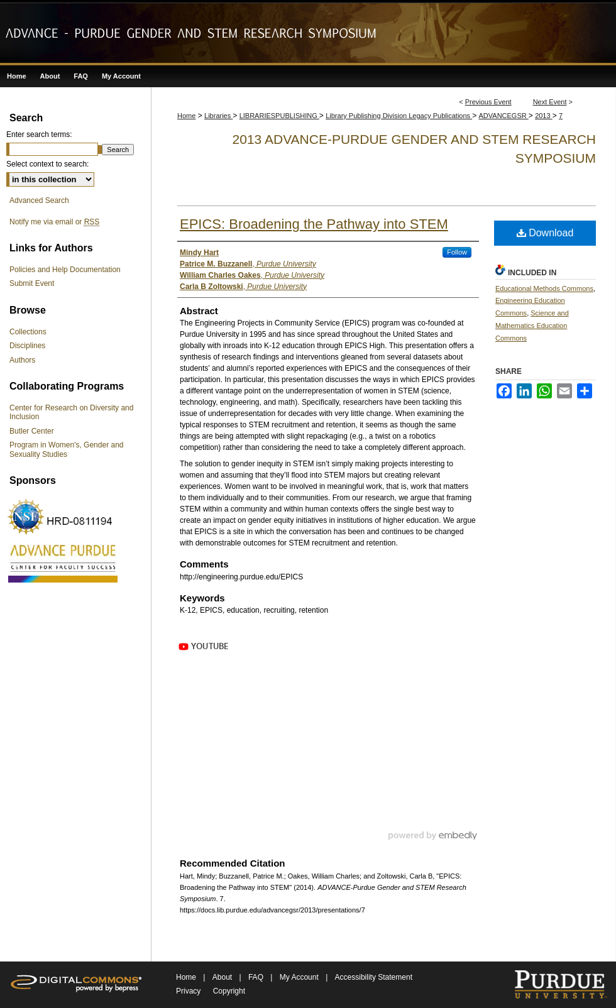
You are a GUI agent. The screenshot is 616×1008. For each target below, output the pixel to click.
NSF (62, 516)
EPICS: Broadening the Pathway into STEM (314, 224)
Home (186, 115)
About (223, 977)
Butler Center (31, 431)
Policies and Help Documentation (65, 269)
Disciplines (27, 345)
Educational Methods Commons (544, 288)
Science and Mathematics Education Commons (532, 325)
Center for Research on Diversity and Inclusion (71, 412)
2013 (544, 115)
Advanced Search (39, 200)
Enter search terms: (39, 134)
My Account (300, 977)
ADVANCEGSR (504, 115)
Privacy (188, 991)
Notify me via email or (54, 221)
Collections (28, 331)
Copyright (229, 991)
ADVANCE (62, 562)
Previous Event (488, 102)
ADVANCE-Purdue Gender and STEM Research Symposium (308, 32)
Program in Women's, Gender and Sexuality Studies (66, 449)
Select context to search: (47, 164)
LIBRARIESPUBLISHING (279, 115)
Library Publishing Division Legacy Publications (399, 115)
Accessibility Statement (373, 977)
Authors (22, 360)
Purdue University (560, 984)
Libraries (218, 115)
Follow (457, 252)
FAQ (256, 977)
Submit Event (31, 283)
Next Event (550, 102)
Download (545, 232)
